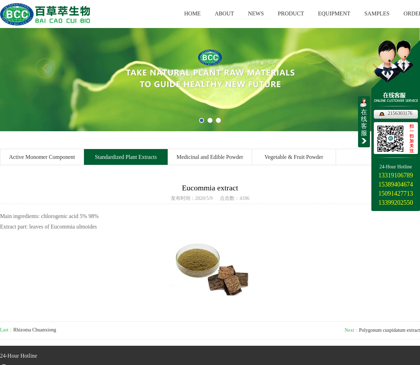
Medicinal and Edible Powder (209, 157)
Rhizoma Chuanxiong (34, 329)
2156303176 (400, 113)
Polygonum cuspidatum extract (389, 330)
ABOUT (224, 13)
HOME (192, 13)
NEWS (256, 13)
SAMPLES (377, 13)
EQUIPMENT (334, 13)
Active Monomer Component (42, 157)
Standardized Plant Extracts (126, 157)
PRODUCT (291, 13)
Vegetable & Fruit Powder (294, 157)
